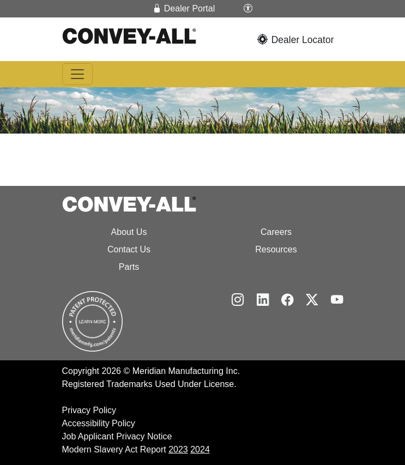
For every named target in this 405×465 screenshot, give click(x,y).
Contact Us (128, 249)
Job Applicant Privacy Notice (117, 436)
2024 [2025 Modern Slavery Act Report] (200, 449)
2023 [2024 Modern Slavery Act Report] (178, 449)
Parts (129, 266)
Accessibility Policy (98, 423)
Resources (276, 249)
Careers (276, 232)
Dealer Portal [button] (184, 8)
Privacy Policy (89, 410)
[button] (248, 8)
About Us (129, 232)
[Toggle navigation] (77, 74)
